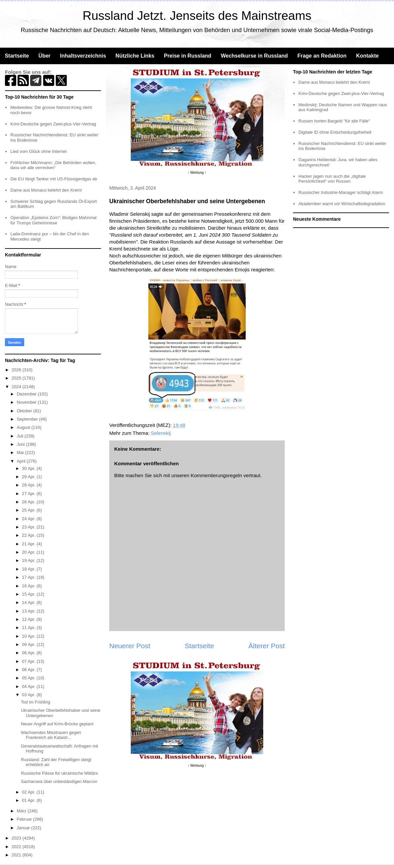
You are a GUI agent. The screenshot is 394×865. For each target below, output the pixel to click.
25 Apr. (29, 510)
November (27, 402)
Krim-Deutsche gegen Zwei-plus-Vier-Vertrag (53, 123)
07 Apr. (29, 661)
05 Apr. (29, 677)
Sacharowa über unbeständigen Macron (59, 781)
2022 (17, 846)
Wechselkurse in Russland (254, 56)
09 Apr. (29, 644)
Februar (25, 819)
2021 (17, 854)
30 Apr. (29, 468)
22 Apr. (29, 535)
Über (44, 56)
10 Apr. (29, 636)
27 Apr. (29, 493)
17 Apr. (29, 577)
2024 (17, 386)
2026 (17, 369)
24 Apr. (29, 518)
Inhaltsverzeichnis (83, 56)
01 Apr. (29, 800)
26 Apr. (29, 501)
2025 (17, 378)
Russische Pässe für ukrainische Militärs (59, 773)
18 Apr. (29, 569)
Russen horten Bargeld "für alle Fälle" (334, 120)
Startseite (17, 56)
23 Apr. (29, 526)
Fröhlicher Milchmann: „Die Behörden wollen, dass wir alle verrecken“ (53, 165)
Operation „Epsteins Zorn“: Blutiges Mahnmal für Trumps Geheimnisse (53, 220)
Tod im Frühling (35, 702)
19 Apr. (29, 560)
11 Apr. (29, 627)
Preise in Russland (187, 56)
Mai (21, 452)
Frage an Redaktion (321, 56)
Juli (21, 435)
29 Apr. (29, 476)
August (24, 427)
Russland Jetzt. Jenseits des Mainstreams (197, 16)
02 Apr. (29, 792)
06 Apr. (29, 669)
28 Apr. (29, 484)
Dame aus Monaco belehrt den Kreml (45, 190)
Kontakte (367, 56)
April (22, 461)
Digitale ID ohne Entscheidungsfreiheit (334, 132)
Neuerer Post (129, 646)
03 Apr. (29, 694)
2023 (17, 838)
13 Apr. (29, 611)
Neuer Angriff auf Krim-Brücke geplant (57, 723)
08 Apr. (29, 652)
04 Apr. (29, 686)
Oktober (25, 410)
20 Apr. (29, 552)
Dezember (27, 393)
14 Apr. (29, 602)
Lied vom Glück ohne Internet (38, 151)
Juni (21, 444)
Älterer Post (266, 646)
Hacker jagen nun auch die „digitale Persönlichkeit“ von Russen (332, 179)
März (22, 810)
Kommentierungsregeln (216, 475)
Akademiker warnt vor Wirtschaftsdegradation (341, 203)
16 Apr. (29, 585)
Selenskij (161, 433)
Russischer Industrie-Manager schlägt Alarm (340, 192)
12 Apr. (29, 619)
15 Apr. (29, 594)
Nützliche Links (135, 56)
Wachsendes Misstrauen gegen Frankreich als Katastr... (51, 735)
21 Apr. (29, 543)
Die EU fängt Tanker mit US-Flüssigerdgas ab (53, 178)
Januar (24, 827)
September (28, 419)
